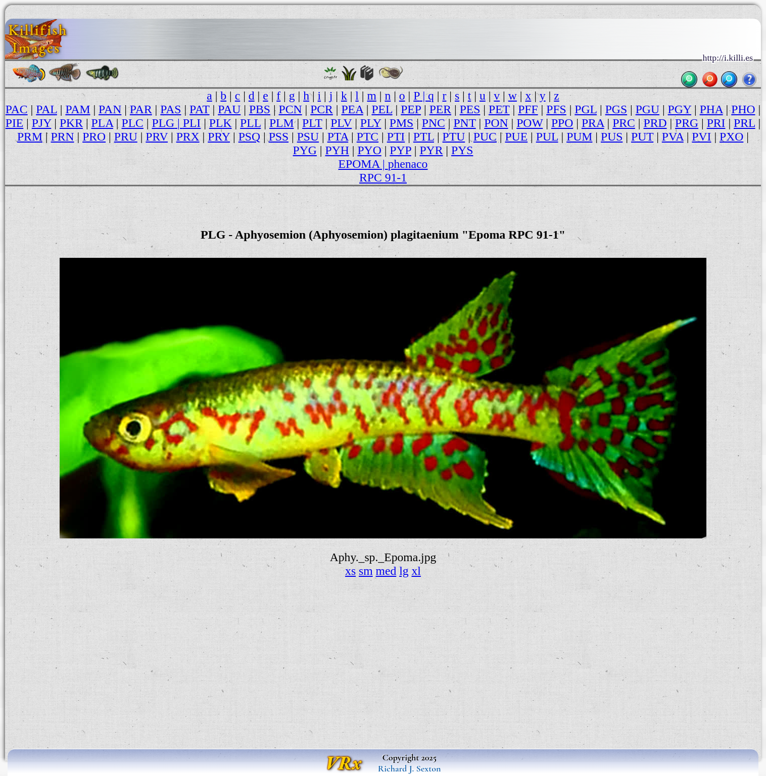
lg (403, 570)
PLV (341, 122)
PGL (585, 109)
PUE (516, 136)
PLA (102, 122)
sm (366, 570)
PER (440, 109)
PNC (433, 122)
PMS (401, 122)
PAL (46, 109)
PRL (744, 122)
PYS (462, 150)
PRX (188, 136)
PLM (281, 122)
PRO (94, 136)
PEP (411, 109)
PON (496, 122)
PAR (141, 109)
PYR (431, 150)
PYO (369, 150)
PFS (556, 109)
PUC (485, 136)
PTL (423, 136)
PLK (220, 122)
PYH (337, 150)
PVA (673, 136)
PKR (71, 122)
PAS (170, 109)
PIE (14, 122)
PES (470, 109)
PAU (229, 109)
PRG (686, 122)
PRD (654, 122)
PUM (579, 136)
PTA (338, 136)
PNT (464, 122)
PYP (400, 150)
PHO (743, 109)
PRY (219, 136)
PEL (381, 109)
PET (499, 109)
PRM (29, 136)
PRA (593, 122)
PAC (17, 109)
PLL (250, 122)
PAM (77, 109)
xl (416, 570)
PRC (623, 122)
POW (529, 122)
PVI (701, 136)
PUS (612, 136)
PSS (279, 136)
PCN (290, 109)
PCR (321, 109)
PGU (647, 109)
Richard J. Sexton (409, 768)
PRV (157, 136)
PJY (42, 122)
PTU (454, 136)
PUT (642, 136)
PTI (396, 136)
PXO (731, 136)
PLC (132, 122)
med (386, 570)
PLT (312, 122)
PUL (547, 136)
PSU (308, 136)
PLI (192, 122)
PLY (370, 122)
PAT (199, 109)
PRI (716, 122)
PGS (616, 109)
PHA (711, 109)
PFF (528, 109)
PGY (679, 109)
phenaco (408, 163)
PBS (259, 109)
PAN (110, 109)
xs (350, 570)
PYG (305, 150)
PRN (62, 136)
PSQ (249, 136)
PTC (367, 136)
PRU (125, 136)
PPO (562, 122)
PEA (352, 109)
